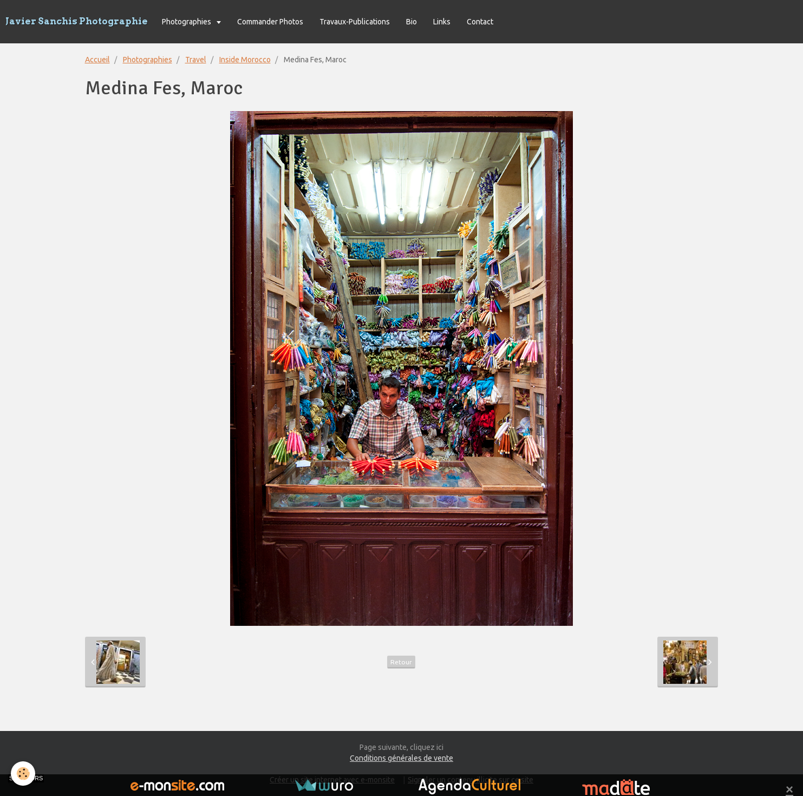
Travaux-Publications (354, 21)
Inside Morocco (245, 59)
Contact (480, 21)
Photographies (187, 21)
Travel (195, 59)
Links (442, 21)
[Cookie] (23, 773)
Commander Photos (270, 21)
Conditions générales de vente (401, 758)
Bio (411, 21)
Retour (401, 661)
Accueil (97, 59)
